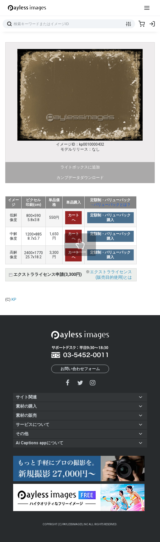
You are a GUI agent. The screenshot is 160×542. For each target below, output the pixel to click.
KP (14, 299)
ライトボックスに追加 (80, 167)
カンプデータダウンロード (80, 177)
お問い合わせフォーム (80, 368)
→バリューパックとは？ (110, 204)
